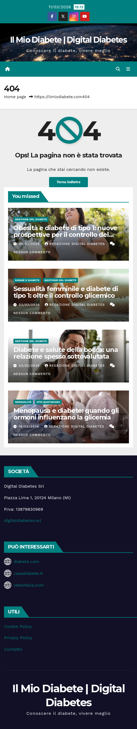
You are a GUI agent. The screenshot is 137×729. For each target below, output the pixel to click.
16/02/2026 (29, 426)
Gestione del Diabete (31, 219)
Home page (15, 96)
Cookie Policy (18, 626)
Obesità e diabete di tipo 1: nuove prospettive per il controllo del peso (65, 234)
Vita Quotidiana (48, 401)
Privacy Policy (18, 637)
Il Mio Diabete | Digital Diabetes (68, 40)
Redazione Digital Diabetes (75, 244)
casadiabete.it (28, 573)
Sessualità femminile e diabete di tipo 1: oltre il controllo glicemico (65, 292)
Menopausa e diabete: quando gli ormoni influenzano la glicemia (66, 414)
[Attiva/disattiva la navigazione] (128, 69)
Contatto (13, 649)
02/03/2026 (30, 305)
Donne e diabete (27, 280)
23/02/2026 (30, 365)
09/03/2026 (30, 244)
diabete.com (26, 561)
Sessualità (23, 401)
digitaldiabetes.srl (22, 520)
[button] (118, 69)
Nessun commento (32, 252)
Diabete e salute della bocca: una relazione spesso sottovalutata (65, 353)
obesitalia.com (28, 585)
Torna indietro (68, 182)
